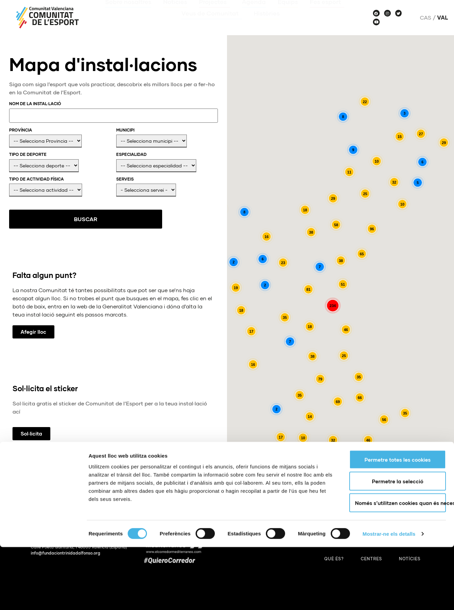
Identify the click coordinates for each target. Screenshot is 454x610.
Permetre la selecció (397, 544)
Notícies (175, 11)
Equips (288, 11)
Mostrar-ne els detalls (388, 597)
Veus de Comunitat (211, 23)
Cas (425, 17)
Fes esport (327, 11)
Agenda (254, 11)
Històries (267, 23)
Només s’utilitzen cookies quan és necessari (400, 566)
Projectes (214, 11)
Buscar (42, 219)
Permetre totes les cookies (397, 522)
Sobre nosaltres (128, 11)
